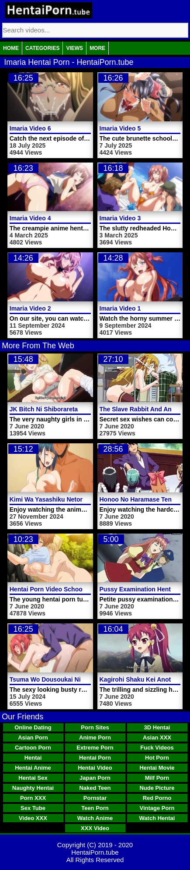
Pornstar (95, 798)
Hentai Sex (32, 778)
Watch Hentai (157, 818)
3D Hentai (157, 727)
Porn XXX (33, 798)
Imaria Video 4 (30, 218)
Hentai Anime (33, 767)
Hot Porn (157, 757)
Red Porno (157, 798)
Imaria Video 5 (120, 128)
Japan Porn (95, 778)
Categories (42, 48)
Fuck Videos (156, 747)
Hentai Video (95, 767)
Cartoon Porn (33, 747)
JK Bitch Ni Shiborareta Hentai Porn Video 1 (73, 409)
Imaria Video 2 (30, 308)
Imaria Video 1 (120, 308)
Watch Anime (95, 818)
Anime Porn (95, 737)
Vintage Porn (157, 808)
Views (74, 48)
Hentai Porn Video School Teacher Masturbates (78, 589)
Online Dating (33, 727)
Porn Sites (95, 727)
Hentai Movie (156, 767)
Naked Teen (95, 788)
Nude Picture (156, 788)
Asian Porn (33, 737)
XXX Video (95, 828)
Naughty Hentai (33, 788)
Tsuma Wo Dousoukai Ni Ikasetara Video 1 (71, 679)
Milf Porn (157, 778)
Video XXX (33, 818)
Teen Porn (95, 808)
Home (11, 48)
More (97, 48)
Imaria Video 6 (30, 128)
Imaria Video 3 (120, 218)
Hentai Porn (95, 757)
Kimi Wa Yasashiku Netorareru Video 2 (65, 499)
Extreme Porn (95, 747)
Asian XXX (157, 737)
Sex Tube (33, 808)
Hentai (33, 757)
